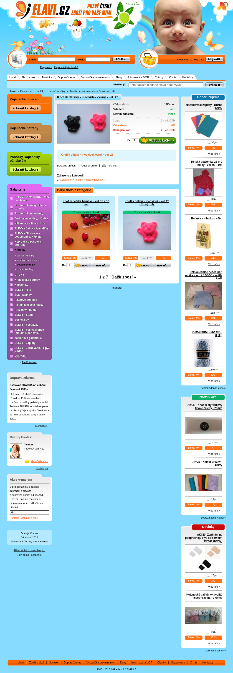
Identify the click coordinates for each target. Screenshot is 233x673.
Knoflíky (40, 91)
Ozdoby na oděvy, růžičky (31, 218)
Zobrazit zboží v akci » (213, 517)
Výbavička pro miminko (95, 77)
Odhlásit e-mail (29, 518)
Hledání (117, 84)
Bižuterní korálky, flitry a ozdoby (30, 207)
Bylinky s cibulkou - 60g (206, 218)
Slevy (118, 77)
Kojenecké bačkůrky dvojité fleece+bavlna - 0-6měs (204, 596)
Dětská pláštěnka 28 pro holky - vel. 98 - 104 (206, 163)
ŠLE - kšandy (23, 294)
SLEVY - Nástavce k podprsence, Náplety (28, 235)
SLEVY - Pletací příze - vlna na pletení (32, 199)
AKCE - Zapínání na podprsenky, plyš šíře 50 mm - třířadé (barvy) (203, 538)
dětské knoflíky (57, 91)
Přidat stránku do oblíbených (29, 550)
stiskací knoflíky (25, 255)
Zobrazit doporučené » (213, 388)
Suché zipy (22, 319)
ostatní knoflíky (25, 269)
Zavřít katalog (29, 362)
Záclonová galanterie (28, 338)
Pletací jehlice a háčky (29, 304)
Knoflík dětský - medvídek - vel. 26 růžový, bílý (147, 203)
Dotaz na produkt (66, 165)
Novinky (47, 77)
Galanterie (26, 91)
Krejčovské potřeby (27, 279)
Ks (128, 140)
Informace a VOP (138, 77)
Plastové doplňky (26, 299)
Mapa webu (178, 662)
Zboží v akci (29, 77)
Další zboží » (123, 277)
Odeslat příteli (89, 165)
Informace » (41, 426)
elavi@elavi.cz (39, 461)
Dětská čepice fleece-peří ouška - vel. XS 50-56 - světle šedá (203, 275)
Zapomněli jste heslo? (66, 67)
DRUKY (19, 274)
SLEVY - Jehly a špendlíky (31, 228)
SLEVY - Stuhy (24, 314)
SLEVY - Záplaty (25, 343)
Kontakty (187, 77)
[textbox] (166, 84)
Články (159, 77)
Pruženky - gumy (25, 309)
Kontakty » (42, 468)
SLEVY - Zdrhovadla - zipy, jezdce (32, 349)
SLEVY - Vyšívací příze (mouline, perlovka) (29, 331)
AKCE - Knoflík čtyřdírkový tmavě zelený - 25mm (204, 406)
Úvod (12, 77)
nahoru (117, 287)
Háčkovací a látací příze (30, 223)
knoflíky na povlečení (28, 260)
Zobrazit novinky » (215, 650)
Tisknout (111, 165)
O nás (172, 77)
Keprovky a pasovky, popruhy (28, 243)
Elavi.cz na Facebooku (29, 555)
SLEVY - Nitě (23, 289)
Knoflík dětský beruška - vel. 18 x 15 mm (86, 203)
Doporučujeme (67, 77)
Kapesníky (21, 284)
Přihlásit (14, 518)
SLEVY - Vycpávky (26, 324)
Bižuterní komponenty (29, 213)
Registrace (46, 67)
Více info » (214, 153)
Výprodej (20, 356)
